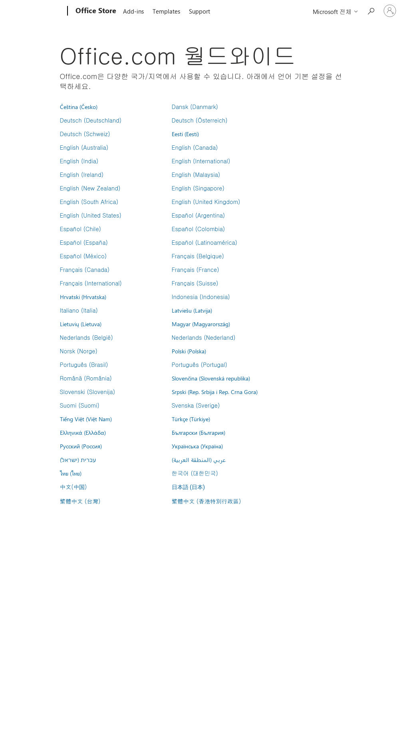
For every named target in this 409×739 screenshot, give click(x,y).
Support (199, 11)
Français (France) (195, 269)
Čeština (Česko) (78, 107)
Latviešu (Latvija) (192, 310)
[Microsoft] (37, 11)
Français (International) (91, 283)
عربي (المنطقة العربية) (199, 460)
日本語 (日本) (188, 487)
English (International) (201, 161)
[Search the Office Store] (370, 10)
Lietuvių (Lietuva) (80, 324)
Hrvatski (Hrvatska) (83, 297)
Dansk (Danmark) (195, 107)
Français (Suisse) (195, 283)
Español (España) (84, 242)
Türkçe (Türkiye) (191, 419)
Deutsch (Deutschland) (91, 120)
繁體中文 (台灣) (80, 501)
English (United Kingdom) (206, 202)
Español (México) (83, 256)
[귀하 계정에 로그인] (389, 10)
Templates (166, 11)
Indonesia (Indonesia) (201, 297)
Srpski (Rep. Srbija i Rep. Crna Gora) (215, 392)
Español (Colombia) (198, 229)
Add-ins (133, 11)
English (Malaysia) (196, 174)
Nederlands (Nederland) (204, 337)
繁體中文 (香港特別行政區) (206, 501)
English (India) (79, 161)
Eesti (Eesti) (185, 134)
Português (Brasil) (84, 365)
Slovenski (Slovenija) (87, 392)
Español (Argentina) (198, 215)
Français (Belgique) (198, 256)
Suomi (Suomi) (79, 405)
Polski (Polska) (189, 351)
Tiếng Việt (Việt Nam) (86, 419)
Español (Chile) (80, 229)
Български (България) (198, 432)
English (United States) (90, 215)
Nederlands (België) (86, 337)
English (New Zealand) (90, 188)
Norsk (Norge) (78, 351)
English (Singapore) (198, 188)
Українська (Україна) (197, 446)
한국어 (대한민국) (195, 473)
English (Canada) (195, 147)
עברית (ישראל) (78, 460)
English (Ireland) (82, 174)
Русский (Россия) (81, 446)
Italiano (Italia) (79, 310)
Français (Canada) (85, 269)
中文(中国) (73, 487)
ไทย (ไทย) (70, 473)
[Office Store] (95, 11)
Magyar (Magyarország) (201, 324)
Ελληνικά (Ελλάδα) (83, 432)
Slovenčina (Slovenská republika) (211, 378)
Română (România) (86, 378)
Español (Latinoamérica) (204, 242)
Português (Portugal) (199, 365)
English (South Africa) (89, 202)
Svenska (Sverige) (196, 405)
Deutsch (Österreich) (200, 120)
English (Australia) (84, 147)
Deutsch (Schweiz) (85, 134)
